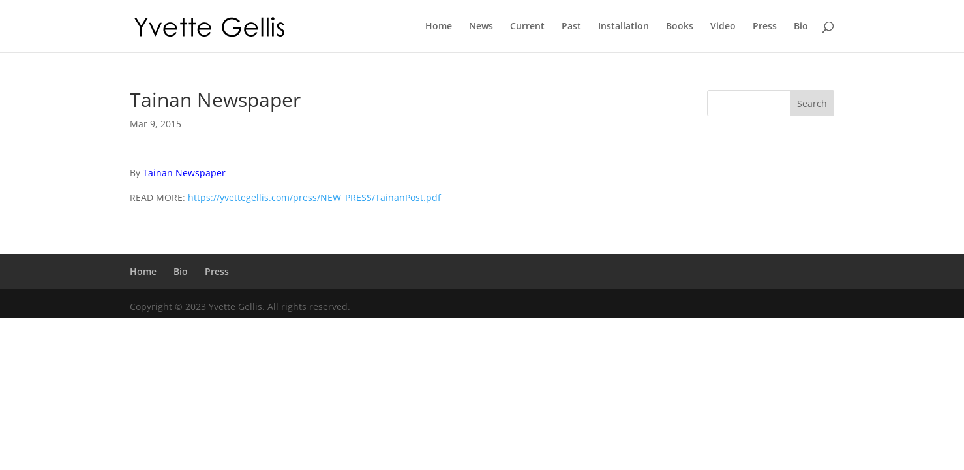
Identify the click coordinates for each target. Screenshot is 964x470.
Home (438, 27)
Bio (801, 27)
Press (765, 27)
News (481, 27)
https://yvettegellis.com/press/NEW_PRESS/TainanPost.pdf (314, 197)
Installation (623, 27)
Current (527, 27)
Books (679, 27)
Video (723, 27)
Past (571, 27)
